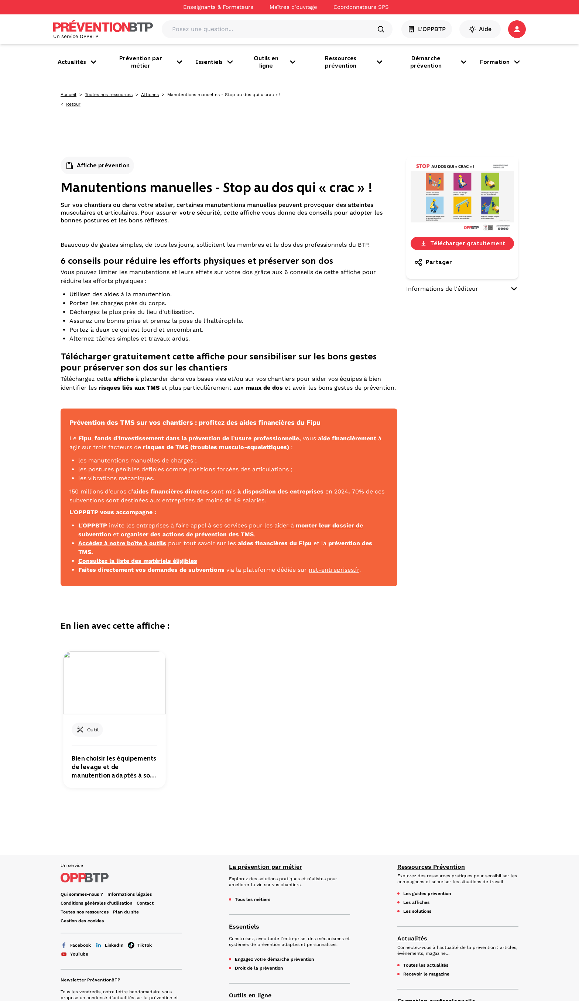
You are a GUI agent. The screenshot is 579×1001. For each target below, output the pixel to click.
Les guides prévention (427, 734)
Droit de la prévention (259, 809)
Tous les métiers (252, 740)
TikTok (140, 786)
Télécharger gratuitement (462, 243)
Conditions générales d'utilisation (96, 744)
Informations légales (129, 735)
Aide (480, 29)
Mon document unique (259, 875)
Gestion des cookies (82, 762)
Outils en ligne (275, 62)
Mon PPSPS (247, 883)
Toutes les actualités (425, 806)
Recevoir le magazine (426, 815)
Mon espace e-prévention (263, 892)
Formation (500, 62)
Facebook (76, 786)
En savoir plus (81, 860)
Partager (433, 262)
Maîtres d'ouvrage (293, 7)
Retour (73, 104)
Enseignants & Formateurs (218, 7)
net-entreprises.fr (334, 569)
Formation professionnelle (436, 842)
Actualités (78, 62)
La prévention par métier (265, 707)
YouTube (74, 795)
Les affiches (416, 743)
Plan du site (126, 753)
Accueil (68, 94)
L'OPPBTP (427, 29)
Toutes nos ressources (109, 94)
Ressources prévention (354, 62)
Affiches (150, 94)
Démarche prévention (439, 62)
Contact (145, 744)
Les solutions (417, 752)
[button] (517, 29)
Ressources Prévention (431, 707)
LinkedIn (109, 786)
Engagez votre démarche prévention (274, 800)
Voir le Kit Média (85, 910)
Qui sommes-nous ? (82, 735)
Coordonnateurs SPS (361, 7)
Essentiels (214, 62)
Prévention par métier (151, 62)
